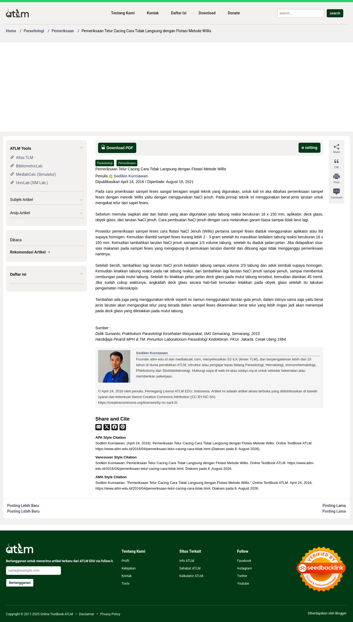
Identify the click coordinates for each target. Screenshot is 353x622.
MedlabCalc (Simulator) (36, 174)
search (335, 13)
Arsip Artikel (20, 213)
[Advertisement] (168, 87)
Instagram (244, 568)
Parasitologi (104, 163)
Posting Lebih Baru (23, 511)
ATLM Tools (20, 148)
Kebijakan (129, 568)
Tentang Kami (123, 13)
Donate (234, 13)
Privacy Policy (110, 614)
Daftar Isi (178, 13)
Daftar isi (18, 274)
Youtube (243, 583)
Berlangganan (20, 583)
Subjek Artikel (21, 199)
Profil (125, 561)
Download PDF (117, 147)
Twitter (242, 576)
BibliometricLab (29, 166)
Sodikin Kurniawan (128, 176)
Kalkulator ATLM (191, 576)
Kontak (153, 13)
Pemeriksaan (126, 163)
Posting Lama (334, 511)
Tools (125, 583)
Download (207, 13)
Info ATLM (186, 561)
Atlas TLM (24, 157)
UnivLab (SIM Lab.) (32, 183)
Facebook (244, 561)
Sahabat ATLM (189, 568)
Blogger (340, 613)
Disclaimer (87, 614)
